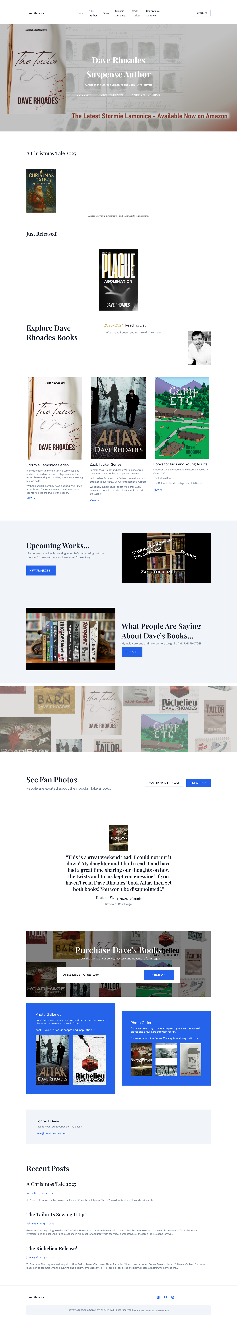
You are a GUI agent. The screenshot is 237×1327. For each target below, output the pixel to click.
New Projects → (40, 570)
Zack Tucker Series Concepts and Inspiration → (65, 1030)
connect (84, 95)
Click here (154, 332)
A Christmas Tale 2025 (51, 1184)
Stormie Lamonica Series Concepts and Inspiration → (164, 1038)
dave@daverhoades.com (51, 1133)
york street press (146, 95)
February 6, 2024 (35, 1223)
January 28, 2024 (35, 1257)
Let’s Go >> (198, 783)
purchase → (159, 975)
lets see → (132, 652)
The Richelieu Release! (51, 1248)
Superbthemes (161, 1310)
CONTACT (202, 13)
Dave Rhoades (35, 13)
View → (30, 498)
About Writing (111, 95)
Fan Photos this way (163, 783)
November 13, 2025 (36, 1193)
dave (53, 1193)
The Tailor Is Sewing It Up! (56, 1214)
